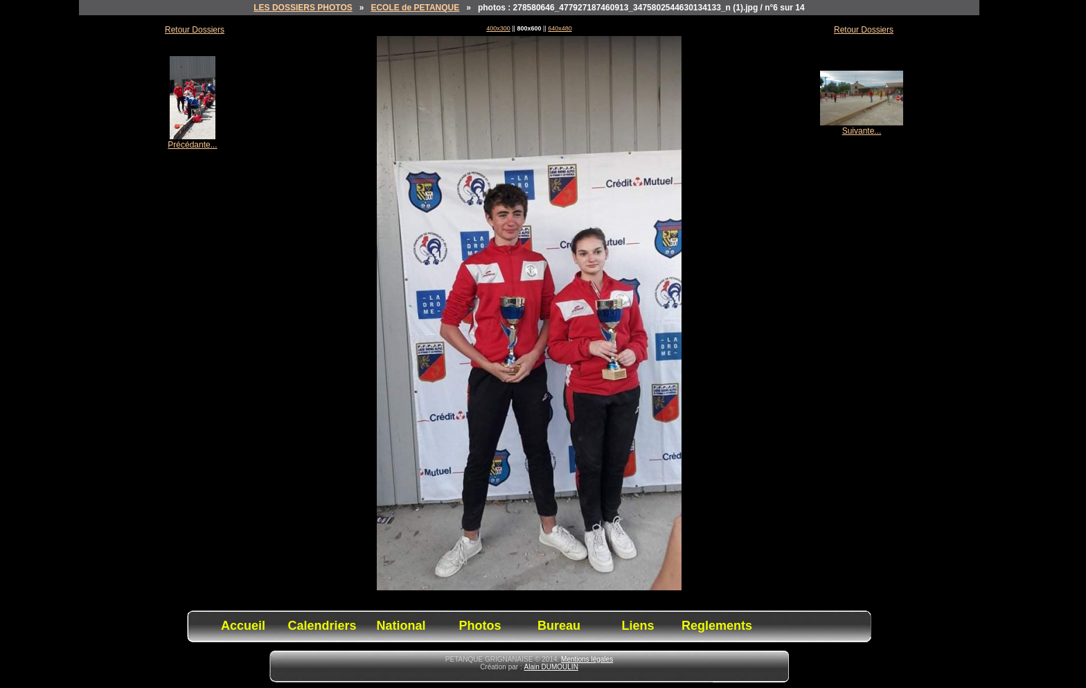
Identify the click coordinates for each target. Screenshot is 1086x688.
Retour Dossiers (194, 30)
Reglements (717, 626)
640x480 (560, 28)
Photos (480, 626)
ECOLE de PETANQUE (415, 7)
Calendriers (321, 626)
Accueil (243, 626)
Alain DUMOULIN (551, 667)
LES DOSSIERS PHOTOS (302, 7)
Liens (637, 626)
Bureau (558, 626)
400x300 (498, 28)
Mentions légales (587, 659)
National (400, 626)
